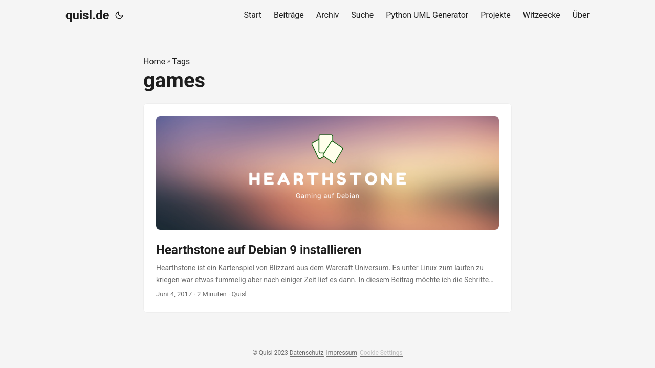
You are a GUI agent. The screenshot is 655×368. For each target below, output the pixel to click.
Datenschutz (307, 352)
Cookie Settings (381, 352)
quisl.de (87, 15)
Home (154, 61)
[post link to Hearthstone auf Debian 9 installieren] (327, 208)
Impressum (341, 352)
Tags (181, 61)
